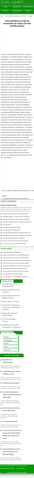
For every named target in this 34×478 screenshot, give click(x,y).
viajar (30, 16)
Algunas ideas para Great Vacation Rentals (9, 314)
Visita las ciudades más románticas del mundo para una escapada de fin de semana (17, 222)
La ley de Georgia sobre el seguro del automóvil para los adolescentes (12, 394)
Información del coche (13, 16)
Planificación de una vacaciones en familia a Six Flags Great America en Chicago (16, 219)
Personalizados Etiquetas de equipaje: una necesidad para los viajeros (11, 307)
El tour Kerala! (7, 224)
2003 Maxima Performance (11, 383)
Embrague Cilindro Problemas (12, 252)
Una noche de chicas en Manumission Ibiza (9, 285)
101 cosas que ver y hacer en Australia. (14, 243)
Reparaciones (17, 7)
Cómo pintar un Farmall (10, 421)
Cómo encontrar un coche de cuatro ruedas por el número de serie (16, 263)
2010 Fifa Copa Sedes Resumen (9, 320)
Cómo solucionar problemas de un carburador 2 (17, 261)
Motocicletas (17, 11)
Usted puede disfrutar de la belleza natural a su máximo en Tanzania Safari (17, 233)
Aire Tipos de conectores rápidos (13, 274)
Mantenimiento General (7, 468)
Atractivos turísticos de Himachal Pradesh (15, 214)
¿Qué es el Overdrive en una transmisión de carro (16, 255)
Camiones (7, 350)
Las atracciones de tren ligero (12, 227)
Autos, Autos (21, 468)
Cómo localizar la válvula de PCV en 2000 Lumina (11, 409)
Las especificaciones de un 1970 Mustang (15, 258)
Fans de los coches (21, 465)
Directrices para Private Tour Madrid (14, 238)
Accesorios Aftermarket (7, 465)
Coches (5, 11)
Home (6, 7)
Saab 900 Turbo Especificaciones (8, 361)
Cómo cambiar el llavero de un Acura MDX (15, 271)
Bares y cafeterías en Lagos (10, 301)
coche (23, 16)
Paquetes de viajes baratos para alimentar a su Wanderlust (11, 326)
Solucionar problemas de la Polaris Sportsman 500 (17, 266)
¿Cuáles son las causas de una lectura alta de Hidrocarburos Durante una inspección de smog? (12, 434)
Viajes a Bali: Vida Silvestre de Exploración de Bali (11, 297)
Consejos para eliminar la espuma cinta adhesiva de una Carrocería (15, 269)
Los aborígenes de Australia (11, 230)
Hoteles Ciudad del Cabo (9, 205)
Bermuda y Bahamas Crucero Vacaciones (11, 291)
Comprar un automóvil (28, 7)
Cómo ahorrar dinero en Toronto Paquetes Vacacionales (15, 241)
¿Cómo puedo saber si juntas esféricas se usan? (12, 373)
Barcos (28, 11)
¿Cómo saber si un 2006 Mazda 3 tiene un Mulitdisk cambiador (15, 277)
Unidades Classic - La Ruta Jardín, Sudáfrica (16, 216)
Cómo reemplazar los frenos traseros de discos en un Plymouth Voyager (11, 451)
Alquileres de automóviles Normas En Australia (17, 235)
